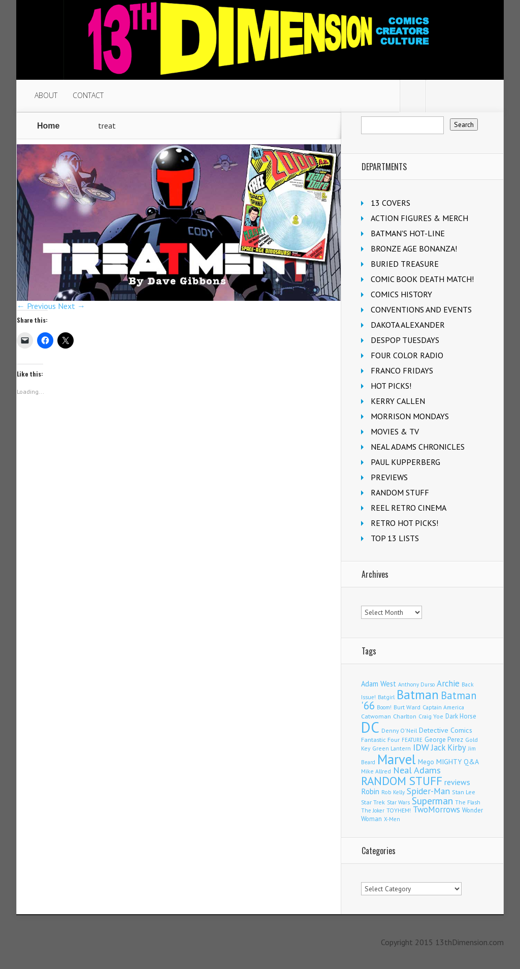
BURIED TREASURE (405, 264)
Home (48, 125)
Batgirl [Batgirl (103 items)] (386, 697)
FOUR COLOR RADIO (407, 355)
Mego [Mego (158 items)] (426, 761)
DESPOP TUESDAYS (405, 340)
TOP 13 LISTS (395, 538)
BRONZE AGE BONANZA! (414, 248)
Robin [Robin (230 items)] (370, 791)
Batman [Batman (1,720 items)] (418, 694)
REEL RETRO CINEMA (408, 508)
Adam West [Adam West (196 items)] (378, 684)
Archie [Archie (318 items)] (448, 683)
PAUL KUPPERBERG (405, 462)
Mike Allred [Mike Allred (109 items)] (376, 771)
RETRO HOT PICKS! (404, 523)
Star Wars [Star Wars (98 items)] (398, 802)
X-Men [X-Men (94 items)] (392, 819)
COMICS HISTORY (401, 294)
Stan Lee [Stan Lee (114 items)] (463, 792)
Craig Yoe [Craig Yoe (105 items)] (430, 716)
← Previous (36, 306)
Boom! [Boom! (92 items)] (384, 707)
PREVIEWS (389, 477)
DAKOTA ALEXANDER (408, 325)
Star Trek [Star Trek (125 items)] (373, 802)
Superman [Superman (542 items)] (432, 800)
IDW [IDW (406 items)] (421, 747)
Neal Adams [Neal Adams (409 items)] (417, 770)
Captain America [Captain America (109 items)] (443, 707)
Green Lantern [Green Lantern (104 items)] (391, 748)
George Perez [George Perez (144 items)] (444, 739)
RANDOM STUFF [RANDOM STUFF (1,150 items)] (401, 780)
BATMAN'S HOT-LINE (408, 233)
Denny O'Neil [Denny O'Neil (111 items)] (399, 730)
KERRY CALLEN (398, 401)
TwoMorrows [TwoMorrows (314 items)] (436, 809)
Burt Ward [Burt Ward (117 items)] (407, 707)
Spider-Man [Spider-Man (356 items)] (428, 791)
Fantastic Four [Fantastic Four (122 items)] (380, 739)
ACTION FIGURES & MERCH (419, 218)
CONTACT (88, 95)
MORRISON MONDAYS (410, 416)
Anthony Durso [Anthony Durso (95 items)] (416, 684)
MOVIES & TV (395, 431)
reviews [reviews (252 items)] (457, 782)
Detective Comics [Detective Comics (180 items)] (445, 730)
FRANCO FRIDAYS (402, 370)
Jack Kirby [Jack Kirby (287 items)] (448, 747)
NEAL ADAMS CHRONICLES (418, 447)
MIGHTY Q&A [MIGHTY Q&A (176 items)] (457, 761)
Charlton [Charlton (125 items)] (404, 716)
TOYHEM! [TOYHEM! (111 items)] (398, 810)
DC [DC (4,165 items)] (370, 727)
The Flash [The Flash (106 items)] (467, 802)
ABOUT (46, 95)
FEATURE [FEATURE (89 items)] (412, 739)
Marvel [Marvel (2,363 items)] (396, 759)
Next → (71, 306)
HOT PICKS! (391, 386)
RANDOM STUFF (400, 492)
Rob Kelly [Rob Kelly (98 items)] (393, 792)
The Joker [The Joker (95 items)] (372, 810)
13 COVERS (390, 203)
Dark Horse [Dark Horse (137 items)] (460, 716)
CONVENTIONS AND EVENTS (421, 309)
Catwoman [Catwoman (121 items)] (376, 716)
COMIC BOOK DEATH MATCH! (422, 279)
